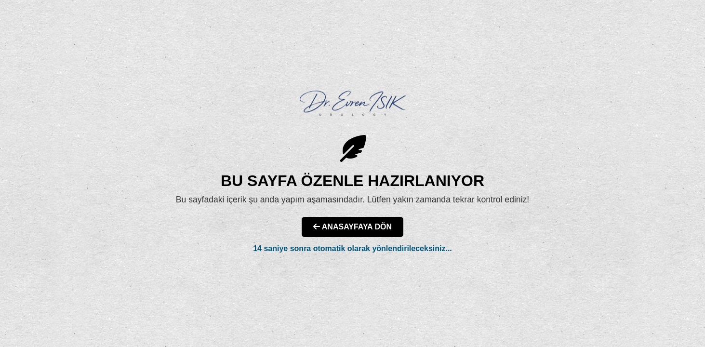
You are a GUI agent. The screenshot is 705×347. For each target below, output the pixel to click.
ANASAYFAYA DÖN (352, 227)
